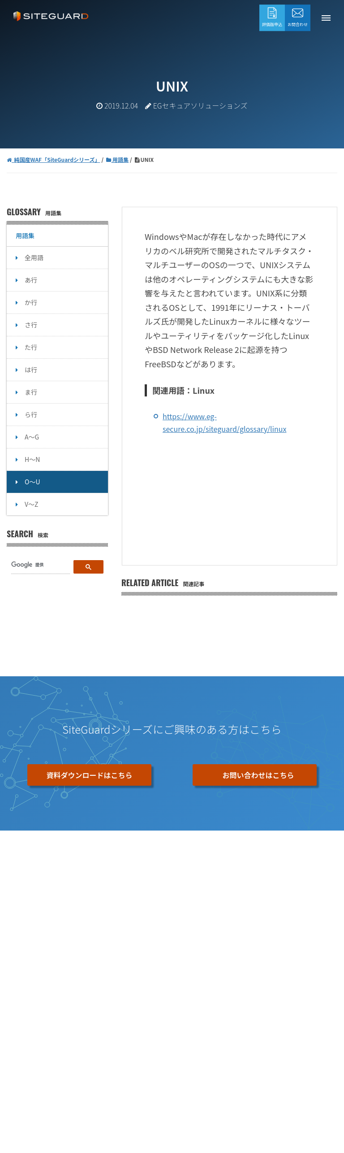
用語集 (25, 235)
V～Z (32, 504)
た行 (31, 347)
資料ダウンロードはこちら (89, 775)
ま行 (31, 391)
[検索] (40, 565)
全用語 (34, 257)
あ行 (31, 279)
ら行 (31, 414)
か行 (31, 302)
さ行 (31, 324)
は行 (31, 369)
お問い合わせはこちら (258, 775)
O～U (32, 481)
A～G (32, 436)
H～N (32, 459)
